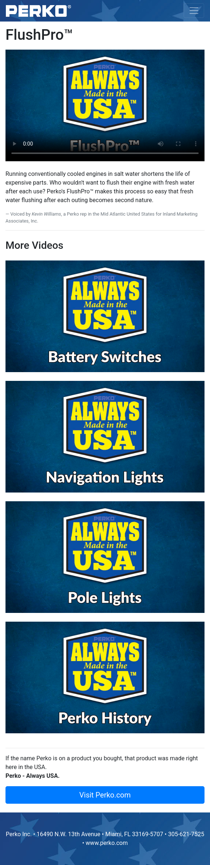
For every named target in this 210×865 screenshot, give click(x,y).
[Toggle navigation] (194, 10)
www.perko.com (107, 842)
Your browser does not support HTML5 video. (105, 105)
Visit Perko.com (105, 795)
